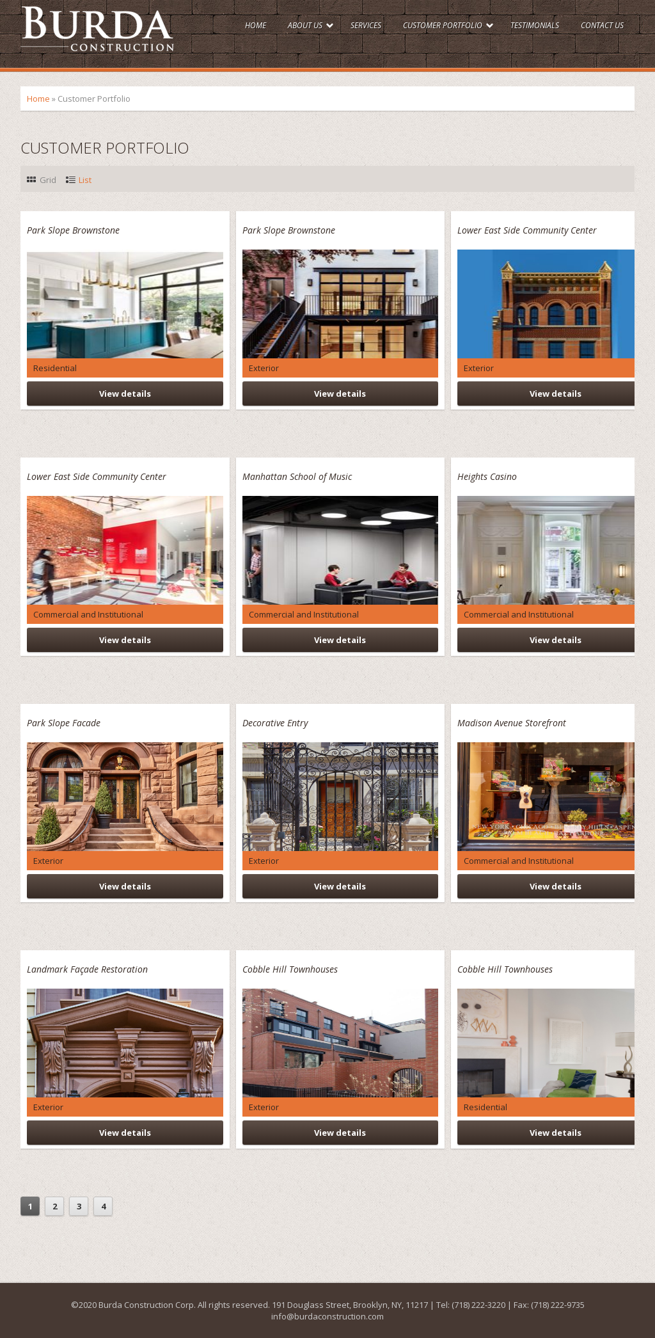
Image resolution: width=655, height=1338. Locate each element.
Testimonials (534, 25)
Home (255, 25)
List (85, 180)
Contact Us (602, 25)
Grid (48, 180)
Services (366, 25)
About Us (305, 25)
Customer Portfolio (442, 25)
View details (125, 393)
